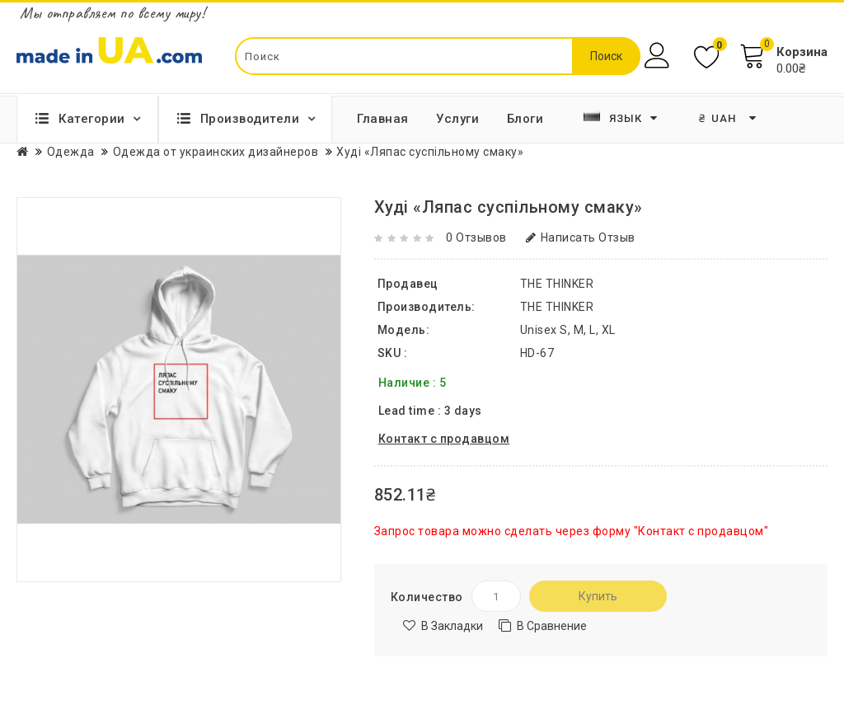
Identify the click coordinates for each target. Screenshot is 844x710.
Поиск (606, 56)
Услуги (457, 118)
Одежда (71, 151)
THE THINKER (557, 306)
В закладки (452, 625)
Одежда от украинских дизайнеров (216, 151)
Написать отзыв (580, 237)
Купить (598, 596)
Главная (383, 118)
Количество (427, 597)
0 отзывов (476, 237)
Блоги (525, 118)
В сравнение (552, 625)
